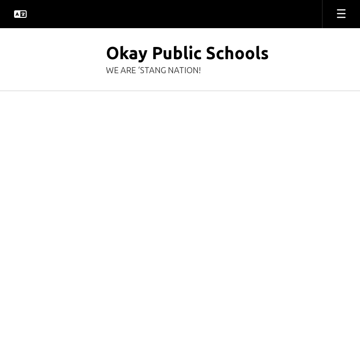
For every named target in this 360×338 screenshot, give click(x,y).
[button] (20, 14)
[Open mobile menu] (341, 14)
